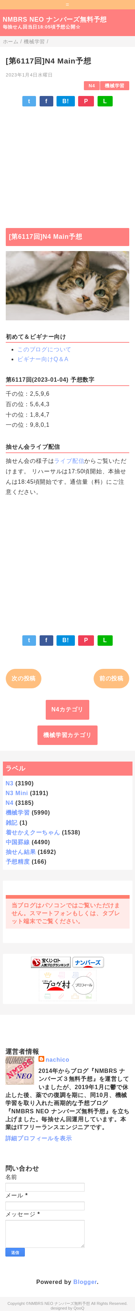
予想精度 (18, 862)
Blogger (85, 1282)
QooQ (78, 1308)
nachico (57, 1060)
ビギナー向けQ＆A (42, 359)
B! (65, 101)
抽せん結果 (21, 852)
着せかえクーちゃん (33, 832)
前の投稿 (111, 678)
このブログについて (44, 349)
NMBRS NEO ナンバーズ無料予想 (55, 19)
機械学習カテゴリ (67, 735)
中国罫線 (18, 842)
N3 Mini (17, 793)
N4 (92, 85)
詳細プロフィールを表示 (38, 1138)
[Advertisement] (67, 163)
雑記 (12, 823)
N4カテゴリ (67, 709)
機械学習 (115, 85)
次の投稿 (24, 678)
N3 (10, 783)
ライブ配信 (69, 461)
